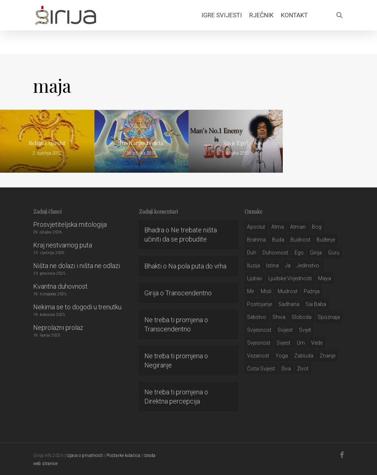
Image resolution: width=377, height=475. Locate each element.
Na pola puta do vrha (197, 266)
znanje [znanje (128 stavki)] (327, 356)
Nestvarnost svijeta (141, 143)
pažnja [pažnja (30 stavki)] (312, 291)
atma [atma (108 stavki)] (277, 227)
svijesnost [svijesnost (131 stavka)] (259, 330)
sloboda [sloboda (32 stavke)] (301, 317)
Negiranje (158, 365)
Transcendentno (188, 293)
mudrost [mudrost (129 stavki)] (287, 291)
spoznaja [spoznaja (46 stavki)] (329, 317)
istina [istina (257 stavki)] (272, 265)
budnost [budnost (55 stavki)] (300, 240)
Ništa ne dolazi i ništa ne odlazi (76, 266)
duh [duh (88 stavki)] (251, 253)
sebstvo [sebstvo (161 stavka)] (256, 317)
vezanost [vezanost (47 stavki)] (258, 356)
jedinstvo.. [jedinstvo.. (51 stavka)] (309, 265)
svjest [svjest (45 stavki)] (283, 343)
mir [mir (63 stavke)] (250, 291)
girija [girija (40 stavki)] (316, 253)
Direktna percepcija (172, 401)
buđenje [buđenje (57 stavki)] (326, 240)
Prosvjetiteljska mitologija (70, 224)
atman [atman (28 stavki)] (298, 227)
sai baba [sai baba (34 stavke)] (316, 304)
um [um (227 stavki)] (301, 343)
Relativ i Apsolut (47, 143)
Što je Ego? (236, 143)
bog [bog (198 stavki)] (316, 227)
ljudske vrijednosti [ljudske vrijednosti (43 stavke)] (290, 278)
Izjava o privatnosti (85, 455)
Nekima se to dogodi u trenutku (77, 307)
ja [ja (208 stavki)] (287, 265)
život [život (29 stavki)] (303, 369)
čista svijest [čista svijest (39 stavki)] (261, 369)
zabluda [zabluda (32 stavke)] (303, 356)
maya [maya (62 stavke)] (324, 278)
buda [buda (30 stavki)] (278, 240)
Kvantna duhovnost (60, 286)
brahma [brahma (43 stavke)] (256, 240)
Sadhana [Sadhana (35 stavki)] (288, 304)
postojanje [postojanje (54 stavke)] (259, 304)
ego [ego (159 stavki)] (299, 253)
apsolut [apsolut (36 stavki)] (256, 227)
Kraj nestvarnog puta (62, 245)
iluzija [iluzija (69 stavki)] (253, 265)
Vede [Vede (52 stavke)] (317, 343)
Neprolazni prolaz (58, 327)
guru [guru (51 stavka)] (333, 253)
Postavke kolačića (123, 455)
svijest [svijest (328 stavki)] (285, 330)
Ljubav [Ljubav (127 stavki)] (254, 278)
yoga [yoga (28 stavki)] (281, 356)
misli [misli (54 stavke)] (266, 291)
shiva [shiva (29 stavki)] (278, 317)
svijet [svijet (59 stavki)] (305, 330)
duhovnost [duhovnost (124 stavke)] (275, 253)
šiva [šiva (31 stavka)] (286, 369)
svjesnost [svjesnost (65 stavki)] (258, 343)
